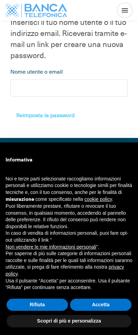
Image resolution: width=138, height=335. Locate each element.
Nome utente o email (36, 71)
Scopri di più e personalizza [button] (69, 321)
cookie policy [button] (98, 199)
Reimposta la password (45, 115)
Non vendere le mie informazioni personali (51, 247)
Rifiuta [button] (37, 304)
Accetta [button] (101, 304)
